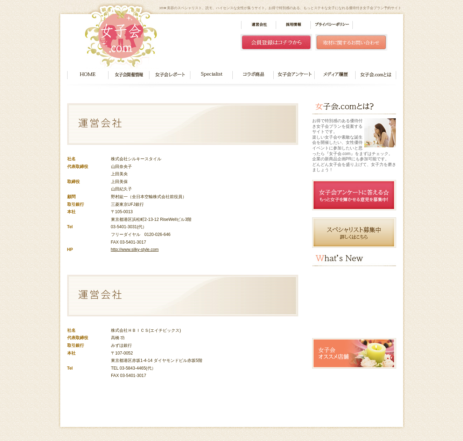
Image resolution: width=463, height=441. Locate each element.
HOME (87, 75)
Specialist (211, 75)
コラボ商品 (252, 75)
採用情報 (293, 25)
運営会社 (258, 25)
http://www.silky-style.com (135, 249)
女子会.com (121, 36)
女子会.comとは (376, 75)
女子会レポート (169, 75)
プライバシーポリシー (331, 25)
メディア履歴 (335, 75)
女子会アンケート (293, 75)
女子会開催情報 (128, 75)
